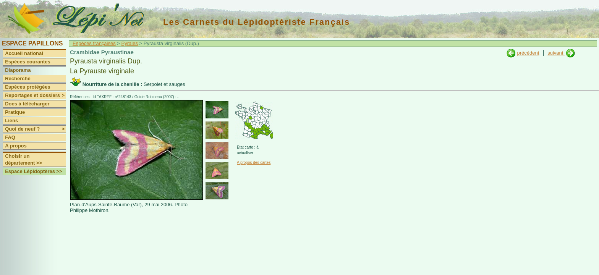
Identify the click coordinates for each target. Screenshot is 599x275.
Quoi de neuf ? (35, 129)
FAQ (10, 137)
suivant (556, 53)
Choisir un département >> (23, 159)
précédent (528, 53)
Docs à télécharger (27, 104)
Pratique (15, 112)
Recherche (17, 78)
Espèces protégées (27, 87)
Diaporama (18, 70)
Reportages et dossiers (35, 95)
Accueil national (24, 53)
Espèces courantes (27, 62)
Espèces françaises (94, 43)
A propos (16, 146)
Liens (11, 120)
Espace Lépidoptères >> (33, 171)
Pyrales (129, 43)
